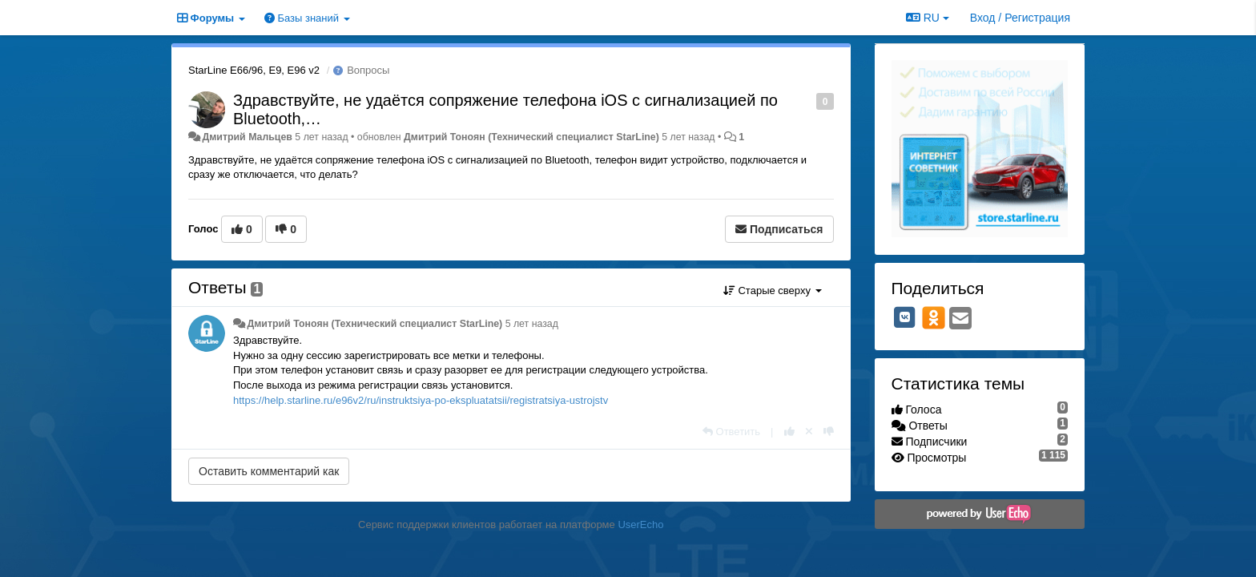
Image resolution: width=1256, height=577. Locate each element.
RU (927, 17)
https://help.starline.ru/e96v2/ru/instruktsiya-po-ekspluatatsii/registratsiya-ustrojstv (420, 400)
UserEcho (640, 524)
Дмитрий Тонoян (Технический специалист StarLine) (531, 137)
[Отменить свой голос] (809, 432)
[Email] (960, 319)
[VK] (905, 317)
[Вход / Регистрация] (1020, 17)
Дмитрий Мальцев (247, 137)
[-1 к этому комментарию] (828, 432)
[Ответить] (731, 432)
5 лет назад (531, 323)
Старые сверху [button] (772, 290)
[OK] (933, 317)
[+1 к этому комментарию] (789, 432)
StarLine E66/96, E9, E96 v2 (254, 70)
